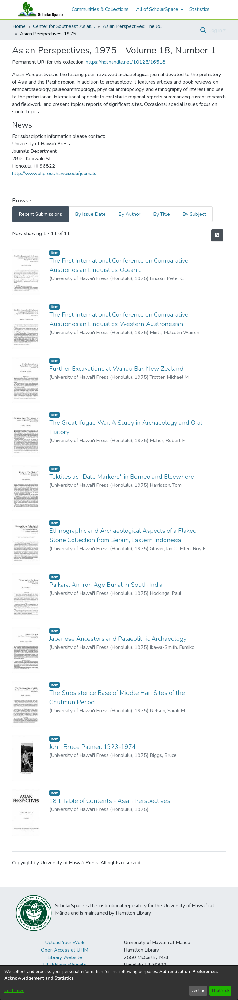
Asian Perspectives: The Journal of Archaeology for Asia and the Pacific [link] (134, 26)
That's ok (220, 990)
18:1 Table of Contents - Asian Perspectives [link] (109, 801)
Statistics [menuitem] (199, 9)
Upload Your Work (65, 942)
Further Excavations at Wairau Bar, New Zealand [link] (116, 368)
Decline (198, 990)
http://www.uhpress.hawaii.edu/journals (54, 173)
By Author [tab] (129, 214)
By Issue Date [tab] (90, 214)
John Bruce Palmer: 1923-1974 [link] (92, 747)
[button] (203, 30)
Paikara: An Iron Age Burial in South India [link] (106, 585)
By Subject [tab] (194, 214)
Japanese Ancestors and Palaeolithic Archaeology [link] (118, 639)
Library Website (64, 957)
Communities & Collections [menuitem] (100, 9)
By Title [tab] (161, 214)
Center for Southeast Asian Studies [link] (64, 26)
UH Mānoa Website (64, 965)
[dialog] (119, 982)
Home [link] (19, 26)
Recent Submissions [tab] (40, 214)
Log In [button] (216, 30)
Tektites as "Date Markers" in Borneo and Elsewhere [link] (121, 477)
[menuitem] (159, 9)
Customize (14, 990)
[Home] (38, 9)
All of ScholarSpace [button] (157, 9)
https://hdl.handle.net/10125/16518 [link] (125, 62)
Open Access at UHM (64, 950)
